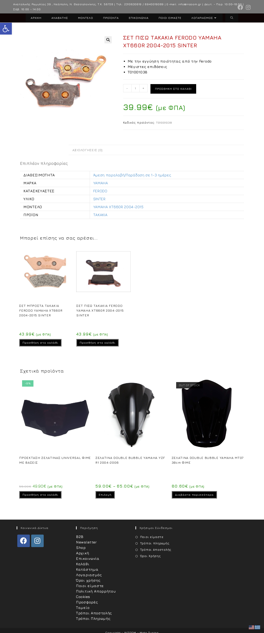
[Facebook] (23, 541)
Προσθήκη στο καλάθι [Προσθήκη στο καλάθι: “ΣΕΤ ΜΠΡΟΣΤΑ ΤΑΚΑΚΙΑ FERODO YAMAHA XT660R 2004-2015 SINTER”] (40, 342)
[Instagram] (37, 541)
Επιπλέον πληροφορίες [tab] (44, 150)
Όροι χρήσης (88, 580)
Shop (81, 547)
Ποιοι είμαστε (90, 586)
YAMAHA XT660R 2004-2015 (118, 207)
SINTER (99, 199)
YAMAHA (100, 183)
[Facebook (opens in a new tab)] (240, 7)
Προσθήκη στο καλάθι (173, 88)
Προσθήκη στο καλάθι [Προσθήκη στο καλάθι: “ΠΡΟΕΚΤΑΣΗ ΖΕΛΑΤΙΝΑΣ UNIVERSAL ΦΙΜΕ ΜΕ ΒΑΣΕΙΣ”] (40, 494)
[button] (6, 29)
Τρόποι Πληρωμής (93, 618)
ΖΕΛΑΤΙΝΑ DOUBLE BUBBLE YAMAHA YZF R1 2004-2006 (130, 460)
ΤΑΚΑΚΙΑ (100, 215)
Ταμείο (82, 607)
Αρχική (82, 553)
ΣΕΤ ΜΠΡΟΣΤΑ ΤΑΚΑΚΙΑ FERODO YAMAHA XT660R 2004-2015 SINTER (40, 310)
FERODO (100, 191)
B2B (80, 537)
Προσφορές (87, 602)
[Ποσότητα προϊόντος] (135, 88)
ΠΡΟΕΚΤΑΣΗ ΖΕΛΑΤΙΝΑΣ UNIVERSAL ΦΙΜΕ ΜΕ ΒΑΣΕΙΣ (55, 460)
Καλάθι (82, 564)
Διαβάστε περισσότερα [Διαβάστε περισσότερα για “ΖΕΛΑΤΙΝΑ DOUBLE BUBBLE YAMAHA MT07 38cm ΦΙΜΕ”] (194, 494)
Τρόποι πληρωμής (155, 543)
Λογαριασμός (89, 575)
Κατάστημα (87, 569)
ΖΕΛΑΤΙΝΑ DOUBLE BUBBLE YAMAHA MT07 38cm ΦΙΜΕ (208, 460)
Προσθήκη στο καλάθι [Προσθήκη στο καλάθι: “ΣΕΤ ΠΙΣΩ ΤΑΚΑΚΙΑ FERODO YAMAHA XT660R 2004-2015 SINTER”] (97, 342)
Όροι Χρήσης (150, 556)
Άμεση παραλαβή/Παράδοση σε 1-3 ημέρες (132, 175)
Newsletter (86, 542)
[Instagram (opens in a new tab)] (247, 7)
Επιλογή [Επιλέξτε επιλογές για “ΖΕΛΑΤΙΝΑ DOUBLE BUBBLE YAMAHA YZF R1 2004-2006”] (105, 494)
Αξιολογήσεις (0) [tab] (87, 150)
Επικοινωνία (87, 558)
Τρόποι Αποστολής (94, 613)
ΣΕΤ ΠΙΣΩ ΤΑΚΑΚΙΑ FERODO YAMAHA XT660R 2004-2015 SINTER (100, 310)
